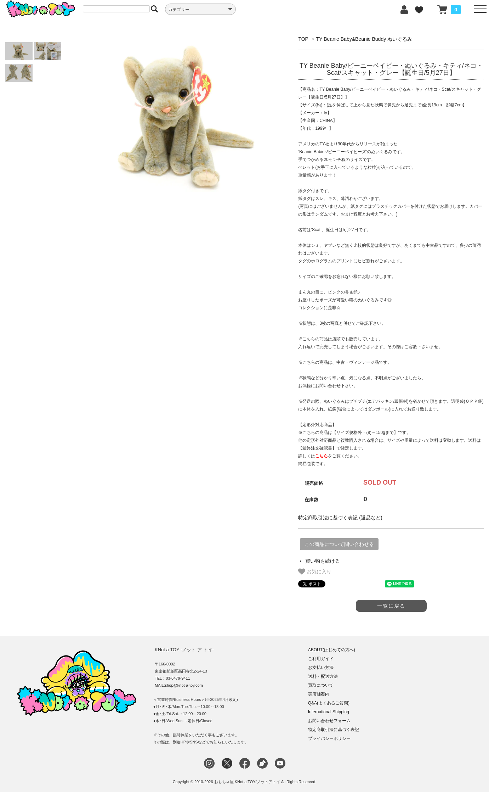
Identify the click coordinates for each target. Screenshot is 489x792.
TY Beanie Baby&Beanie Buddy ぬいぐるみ (364, 39)
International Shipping (328, 711)
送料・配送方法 (323, 676)
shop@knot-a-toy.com (184, 685)
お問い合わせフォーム (329, 720)
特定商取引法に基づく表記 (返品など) (340, 517)
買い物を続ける (322, 561)
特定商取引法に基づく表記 (333, 729)
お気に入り (314, 571)
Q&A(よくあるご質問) (328, 703)
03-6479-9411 (178, 678)
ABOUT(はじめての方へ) (331, 649)
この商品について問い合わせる (339, 544)
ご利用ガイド (321, 658)
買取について (321, 685)
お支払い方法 (321, 667)
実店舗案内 (318, 694)
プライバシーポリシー (329, 738)
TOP (303, 39)
